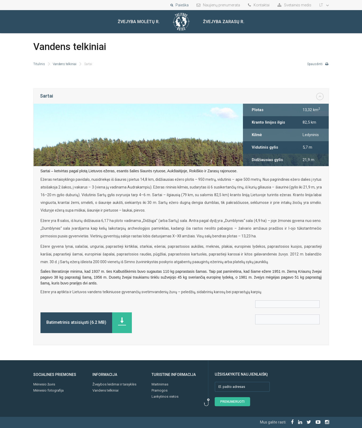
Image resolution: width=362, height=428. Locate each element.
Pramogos (160, 390)
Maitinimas (160, 384)
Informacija (104, 374)
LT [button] (324, 5)
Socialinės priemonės (54, 374)
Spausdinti (318, 64)
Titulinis (39, 64)
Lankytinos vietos (165, 396)
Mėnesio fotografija (48, 390)
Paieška (179, 5)
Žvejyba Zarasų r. (223, 21)
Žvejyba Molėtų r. (139, 21)
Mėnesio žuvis (44, 384)
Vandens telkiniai (64, 64)
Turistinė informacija (174, 374)
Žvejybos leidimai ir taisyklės (114, 384)
